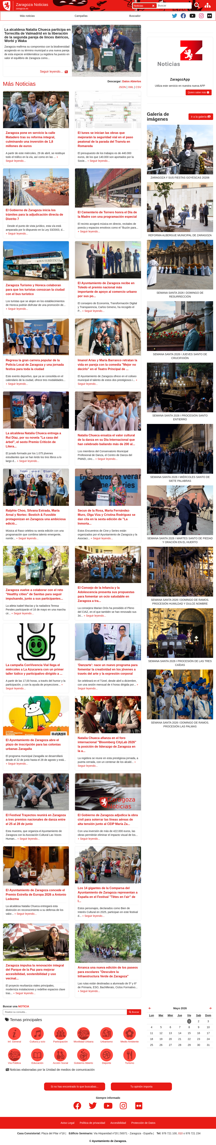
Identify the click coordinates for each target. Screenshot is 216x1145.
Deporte (106, 1056)
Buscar (134, 1012)
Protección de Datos (143, 1122)
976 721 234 (193, 1133)
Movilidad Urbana (83, 1035)
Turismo (129, 1056)
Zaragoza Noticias (32, 4)
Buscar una (16, 1006)
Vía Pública (14, 1056)
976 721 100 (169, 1133)
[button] (53, 71)
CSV (138, 87)
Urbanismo (106, 1035)
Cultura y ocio (37, 1035)
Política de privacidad (92, 1122)
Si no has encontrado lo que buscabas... (74, 1086)
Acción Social (60, 1056)
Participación (60, 1035)
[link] (149, 1008)
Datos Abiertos (131, 81)
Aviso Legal (67, 1122)
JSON (122, 87)
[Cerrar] (153, 6)
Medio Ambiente (130, 1035)
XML (130, 87)
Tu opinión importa (141, 1086)
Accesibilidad (118, 1122)
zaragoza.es (22, 8)
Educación (37, 1056)
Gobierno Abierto (83, 1056)
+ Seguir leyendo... (98, 160)
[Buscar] (197, 5)
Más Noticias (19, 84)
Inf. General (14, 1035)
